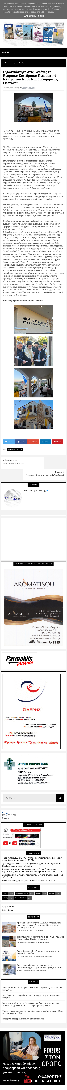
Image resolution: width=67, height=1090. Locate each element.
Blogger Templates (22, 1086)
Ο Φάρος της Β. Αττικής (35, 478)
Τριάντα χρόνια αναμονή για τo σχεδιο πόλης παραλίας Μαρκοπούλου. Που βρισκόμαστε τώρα (40, 926)
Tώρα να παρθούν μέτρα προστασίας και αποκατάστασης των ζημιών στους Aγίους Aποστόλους (40, 954)
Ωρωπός (6, 806)
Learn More (30, 16)
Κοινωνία (38, 882)
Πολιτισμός (52, 882)
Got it (41, 16)
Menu (6, 52)
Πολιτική (5, 886)
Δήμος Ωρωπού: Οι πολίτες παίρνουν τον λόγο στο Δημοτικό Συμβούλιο (32, 863)
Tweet (8, 442)
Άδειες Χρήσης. (8, 898)
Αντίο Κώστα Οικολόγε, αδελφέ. (14, 463)
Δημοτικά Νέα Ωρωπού (15, 449)
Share (21, 442)
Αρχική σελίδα (8, 895)
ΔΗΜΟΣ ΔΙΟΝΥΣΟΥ (20, 886)
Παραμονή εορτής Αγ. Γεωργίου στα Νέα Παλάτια (23, 869)
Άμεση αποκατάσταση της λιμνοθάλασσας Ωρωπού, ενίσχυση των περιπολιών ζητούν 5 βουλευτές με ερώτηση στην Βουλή (30, 858)
